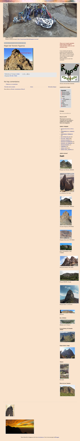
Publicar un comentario (12, 84)
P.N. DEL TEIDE (13, 75)
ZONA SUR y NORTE (66, 149)
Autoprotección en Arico (67, 128)
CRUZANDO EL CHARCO (67, 131)
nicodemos (41, 437)
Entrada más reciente (9, 86)
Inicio (31, 86)
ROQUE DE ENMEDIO (66, 141)
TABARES (63, 146)
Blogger (57, 437)
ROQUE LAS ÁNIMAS (66, 143)
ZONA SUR (64, 148)
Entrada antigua (52, 86)
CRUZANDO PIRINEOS (67, 134)
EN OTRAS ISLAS (65, 136)
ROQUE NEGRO (65, 144)
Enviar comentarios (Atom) (18, 89)
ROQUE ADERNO (65, 140)
